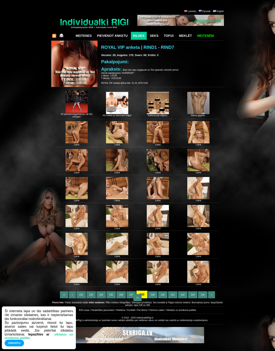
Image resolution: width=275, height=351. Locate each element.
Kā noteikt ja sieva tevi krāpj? (117, 115)
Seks (154, 36)
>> (138, 297)
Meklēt (185, 36)
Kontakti (131, 310)
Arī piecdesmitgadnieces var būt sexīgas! (76, 115)
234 (101, 294)
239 (152, 294)
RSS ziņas (84, 310)
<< (64, 294)
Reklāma (120, 310)
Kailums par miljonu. (158, 115)
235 (111, 294)
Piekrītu (14, 343)
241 (172, 294)
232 (81, 294)
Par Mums (142, 310)
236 (121, 294)
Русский (206, 11)
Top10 (169, 36)
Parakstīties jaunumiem (102, 310)
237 (131, 294)
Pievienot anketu (112, 36)
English (220, 11)
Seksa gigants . (198, 115)
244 (202, 294)
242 (182, 294)
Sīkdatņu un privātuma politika (181, 310)
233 (91, 294)
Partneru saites (156, 310)
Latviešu (192, 11)
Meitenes (84, 36)
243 (192, 294)
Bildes (139, 36)
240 (162, 294)
